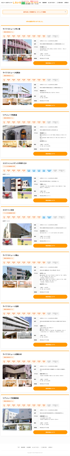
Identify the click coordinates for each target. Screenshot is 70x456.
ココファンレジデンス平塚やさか (15, 164)
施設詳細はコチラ (50, 64)
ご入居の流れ (44, 448)
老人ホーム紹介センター (11, 3)
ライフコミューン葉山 (11, 256)
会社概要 (29, 448)
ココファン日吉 (8, 211)
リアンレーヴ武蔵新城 (11, 399)
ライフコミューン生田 (11, 307)
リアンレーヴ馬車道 (10, 116)
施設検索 (23, 448)
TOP (39, 2)
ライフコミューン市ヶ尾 (11, 30)
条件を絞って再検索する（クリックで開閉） (35, 13)
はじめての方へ (35, 448)
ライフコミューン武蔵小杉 (12, 355)
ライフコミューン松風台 (11, 74)
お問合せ (50, 448)
